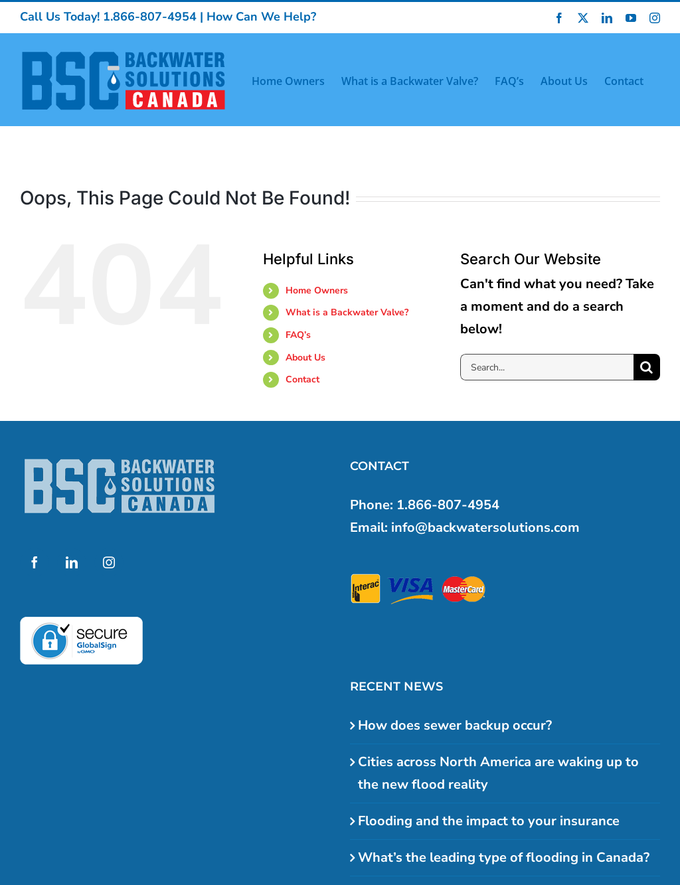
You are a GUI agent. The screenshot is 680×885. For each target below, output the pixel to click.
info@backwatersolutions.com (485, 527)
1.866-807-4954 (150, 17)
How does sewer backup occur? (455, 725)
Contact (302, 379)
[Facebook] (34, 562)
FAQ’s (298, 335)
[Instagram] (109, 562)
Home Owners (317, 290)
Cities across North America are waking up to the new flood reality (498, 773)
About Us (305, 357)
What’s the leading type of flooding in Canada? (503, 857)
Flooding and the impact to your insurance (489, 821)
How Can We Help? (261, 17)
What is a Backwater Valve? (347, 312)
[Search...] (547, 367)
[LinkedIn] (71, 562)
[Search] (647, 367)
